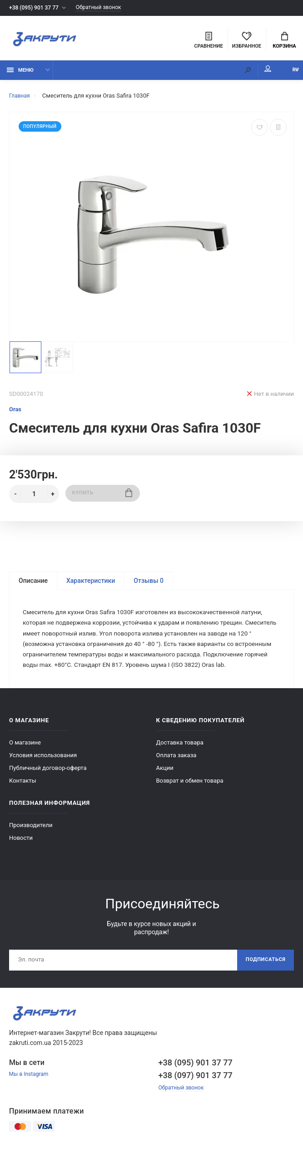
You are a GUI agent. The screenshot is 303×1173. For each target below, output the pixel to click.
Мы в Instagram (30, 1095)
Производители (31, 843)
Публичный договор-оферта (48, 786)
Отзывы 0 (149, 584)
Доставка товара (180, 761)
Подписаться (263, 979)
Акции (165, 786)
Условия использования (43, 773)
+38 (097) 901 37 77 (196, 1095)
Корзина (284, 41)
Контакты (22, 799)
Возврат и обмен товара (190, 799)
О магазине (25, 761)
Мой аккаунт (250, 72)
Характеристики (90, 584)
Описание (33, 584)
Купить (102, 497)
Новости (21, 856)
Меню (20, 74)
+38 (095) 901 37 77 (36, 8)
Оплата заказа (176, 773)
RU (287, 74)
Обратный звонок (105, 8)
